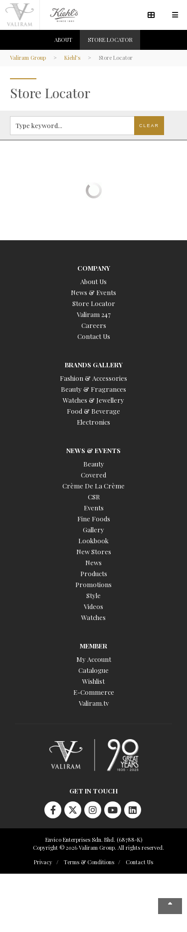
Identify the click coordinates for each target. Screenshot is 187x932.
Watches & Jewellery (93, 400)
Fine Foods (93, 518)
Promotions (93, 584)
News (93, 562)
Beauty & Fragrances (93, 389)
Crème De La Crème (93, 485)
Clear (149, 125)
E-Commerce (93, 692)
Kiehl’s (72, 57)
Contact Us (93, 336)
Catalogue (93, 670)
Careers (93, 325)
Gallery (93, 529)
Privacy (43, 862)
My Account (93, 659)
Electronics (93, 422)
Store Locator (93, 303)
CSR (94, 496)
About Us (93, 281)
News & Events (93, 292)
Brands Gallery (94, 364)
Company (93, 268)
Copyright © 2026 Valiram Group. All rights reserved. (98, 847)
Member (93, 645)
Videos (93, 606)
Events (94, 507)
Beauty (93, 464)
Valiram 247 (94, 314)
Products (93, 573)
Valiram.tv (94, 703)
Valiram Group (28, 57)
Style (93, 595)
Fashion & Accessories (93, 378)
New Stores (93, 551)
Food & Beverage (93, 411)
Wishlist (93, 681)
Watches (93, 617)
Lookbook (93, 540)
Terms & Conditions (89, 862)
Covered (93, 474)
